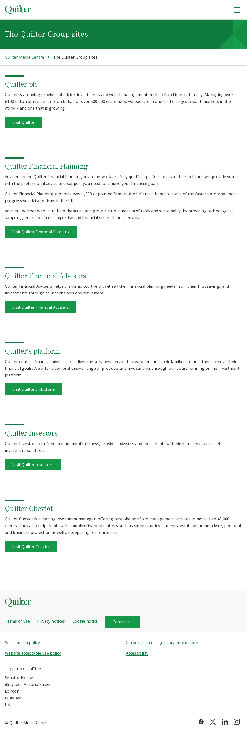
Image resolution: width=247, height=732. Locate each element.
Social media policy (22, 642)
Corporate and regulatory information (162, 642)
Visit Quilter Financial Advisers (40, 307)
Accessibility (137, 653)
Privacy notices (51, 621)
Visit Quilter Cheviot (31, 546)
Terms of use (17, 621)
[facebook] (201, 721)
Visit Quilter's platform (33, 389)
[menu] (237, 10)
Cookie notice (85, 621)
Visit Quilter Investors (32, 464)
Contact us (123, 622)
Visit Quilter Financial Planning (41, 232)
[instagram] (236, 721)
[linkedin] (225, 721)
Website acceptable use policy (33, 653)
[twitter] (212, 721)
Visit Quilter (23, 122)
